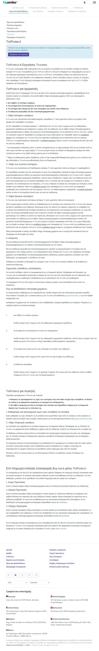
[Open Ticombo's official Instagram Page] (23, 575)
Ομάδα (9, 553)
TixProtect (10, 34)
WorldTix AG (79, 80)
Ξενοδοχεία (54, 560)
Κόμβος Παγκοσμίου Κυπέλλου (62, 563)
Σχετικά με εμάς (18, 8)
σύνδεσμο (63, 502)
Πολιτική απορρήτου (14, 25)
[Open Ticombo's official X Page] (16, 575)
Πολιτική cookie (12, 28)
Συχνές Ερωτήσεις (57, 553)
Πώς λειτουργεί (56, 556)
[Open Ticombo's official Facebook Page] (9, 575)
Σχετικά (9, 550)
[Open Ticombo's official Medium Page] (29, 575)
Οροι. (28, 645)
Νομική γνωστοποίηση (60, 8)
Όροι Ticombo (61, 528)
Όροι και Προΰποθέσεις (18, 11)
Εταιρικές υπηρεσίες (55, 11)
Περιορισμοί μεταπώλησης (16, 31)
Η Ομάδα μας (78, 8)
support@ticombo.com (73, 295)
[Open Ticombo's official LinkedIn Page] (36, 575)
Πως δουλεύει (38, 11)
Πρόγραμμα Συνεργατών (77, 11)
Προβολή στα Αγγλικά (18, 54)
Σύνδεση (89, 2)
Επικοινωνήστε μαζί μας (38, 8)
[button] (10, 2)
